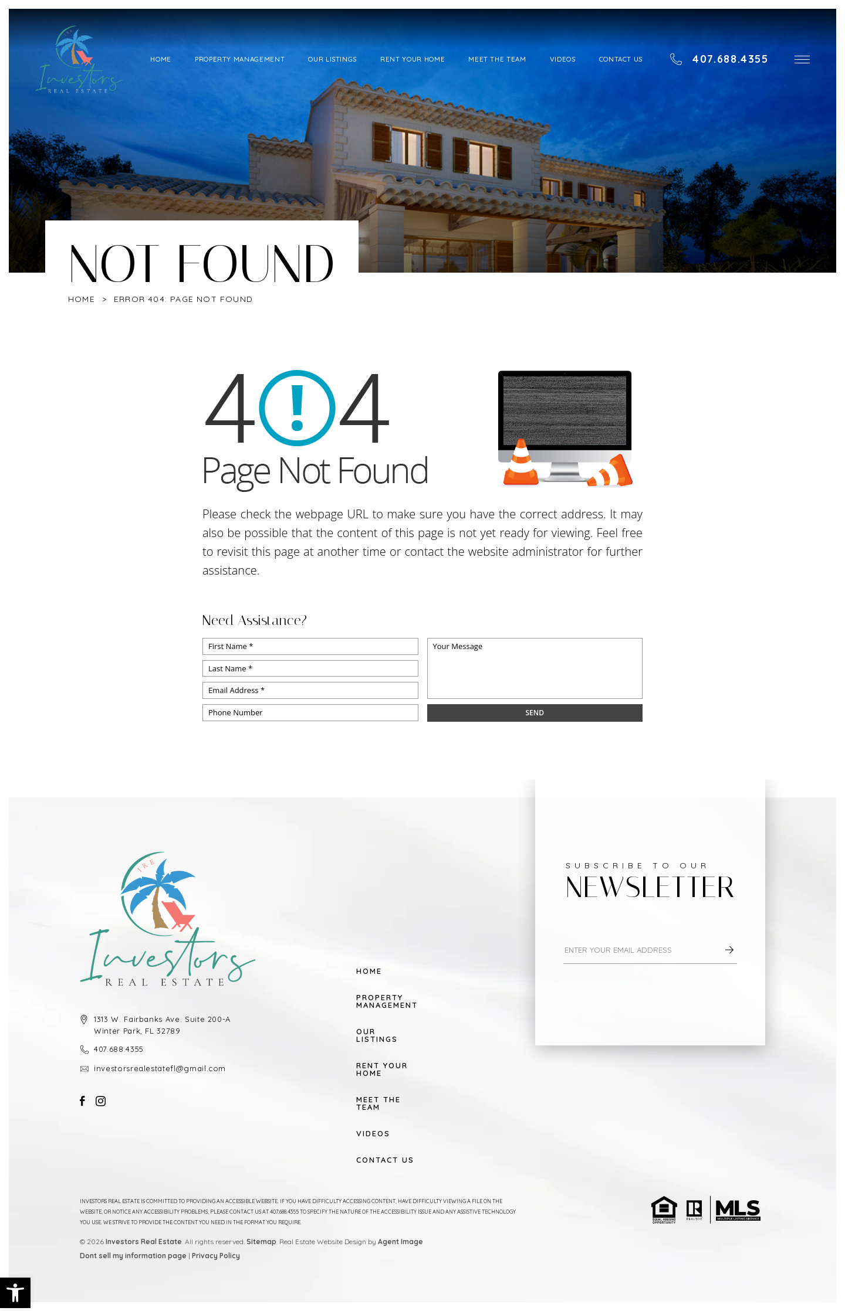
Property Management (240, 59)
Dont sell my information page (133, 1255)
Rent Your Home (412, 59)
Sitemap (261, 1241)
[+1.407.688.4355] (719, 59)
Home (160, 59)
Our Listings (332, 59)
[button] (15, 1293)
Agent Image (400, 1241)
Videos (563, 59)
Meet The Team (497, 59)
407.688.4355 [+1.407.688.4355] (119, 1049)
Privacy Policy (216, 1255)
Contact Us (621, 59)
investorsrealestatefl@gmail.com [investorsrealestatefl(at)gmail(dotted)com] (160, 1068)
